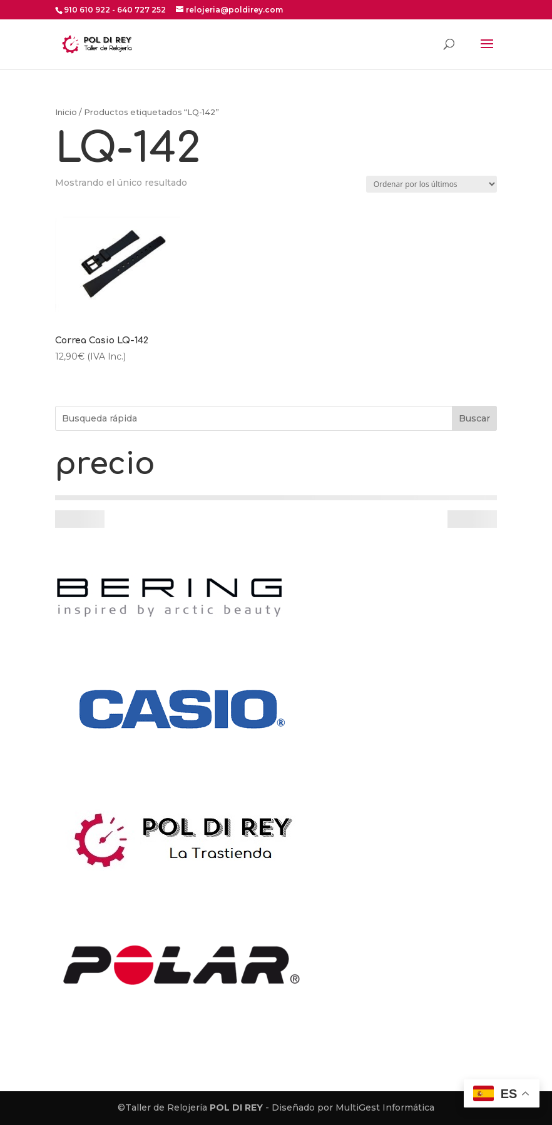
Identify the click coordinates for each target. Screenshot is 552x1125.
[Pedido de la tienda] (431, 184)
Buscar (474, 418)
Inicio (66, 112)
